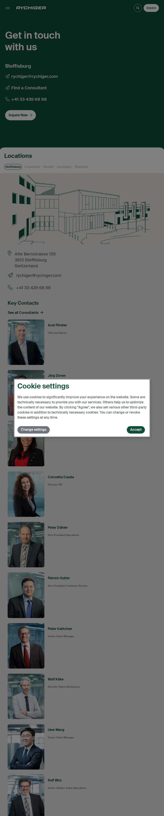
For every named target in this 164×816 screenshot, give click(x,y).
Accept (135, 430)
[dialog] (82, 408)
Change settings (33, 430)
